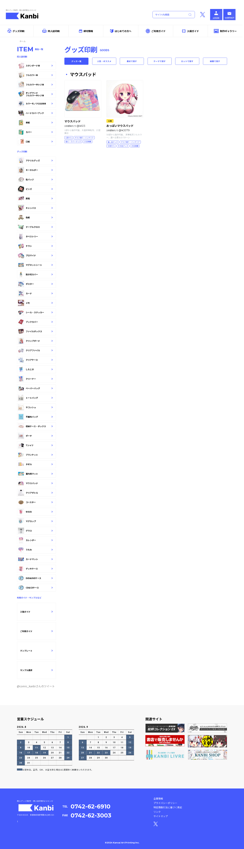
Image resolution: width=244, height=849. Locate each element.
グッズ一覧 (76, 61)
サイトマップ (161, 816)
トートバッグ (35, 398)
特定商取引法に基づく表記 (168, 807)
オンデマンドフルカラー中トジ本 (35, 94)
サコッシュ (35, 407)
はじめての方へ (120, 31)
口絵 (35, 141)
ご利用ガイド (156, 31)
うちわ (35, 550)
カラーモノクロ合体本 (35, 104)
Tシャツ (35, 445)
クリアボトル (35, 493)
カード (35, 293)
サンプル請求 (36, 670)
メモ (35, 303)
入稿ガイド (190, 31)
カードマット (35, 559)
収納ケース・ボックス (35, 426)
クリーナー (35, 379)
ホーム (22, 41)
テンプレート (36, 650)
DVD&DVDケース (35, 578)
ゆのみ (35, 512)
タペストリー (35, 236)
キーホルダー (35, 170)
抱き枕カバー (35, 274)
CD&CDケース (35, 588)
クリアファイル (35, 350)
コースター (35, 502)
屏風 (35, 198)
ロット (187, 61)
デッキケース (35, 569)
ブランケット (35, 455)
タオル (35, 464)
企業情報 (158, 798)
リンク (157, 811)
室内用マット (35, 474)
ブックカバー (35, 322)
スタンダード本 (35, 66)
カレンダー (35, 540)
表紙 (35, 122)
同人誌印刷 (50, 31)
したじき (35, 369)
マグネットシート (35, 265)
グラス (35, 531)
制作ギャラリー (225, 31)
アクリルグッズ (35, 160)
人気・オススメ (104, 61)
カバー (35, 132)
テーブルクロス (35, 227)
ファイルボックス (35, 331)
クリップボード (35, 341)
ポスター (35, 284)
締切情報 (86, 31)
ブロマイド (35, 255)
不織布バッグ (35, 417)
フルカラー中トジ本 (35, 85)
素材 (131, 61)
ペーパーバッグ (35, 388)
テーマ (159, 61)
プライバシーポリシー (165, 803)
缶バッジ (35, 179)
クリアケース (35, 360)
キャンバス (35, 208)
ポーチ (35, 436)
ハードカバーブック (35, 113)
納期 (214, 61)
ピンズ (35, 189)
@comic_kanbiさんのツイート (36, 686)
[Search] (169, 14)
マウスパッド (35, 483)
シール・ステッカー (35, 312)
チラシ (35, 246)
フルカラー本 (35, 75)
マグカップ (35, 521)
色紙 (35, 217)
